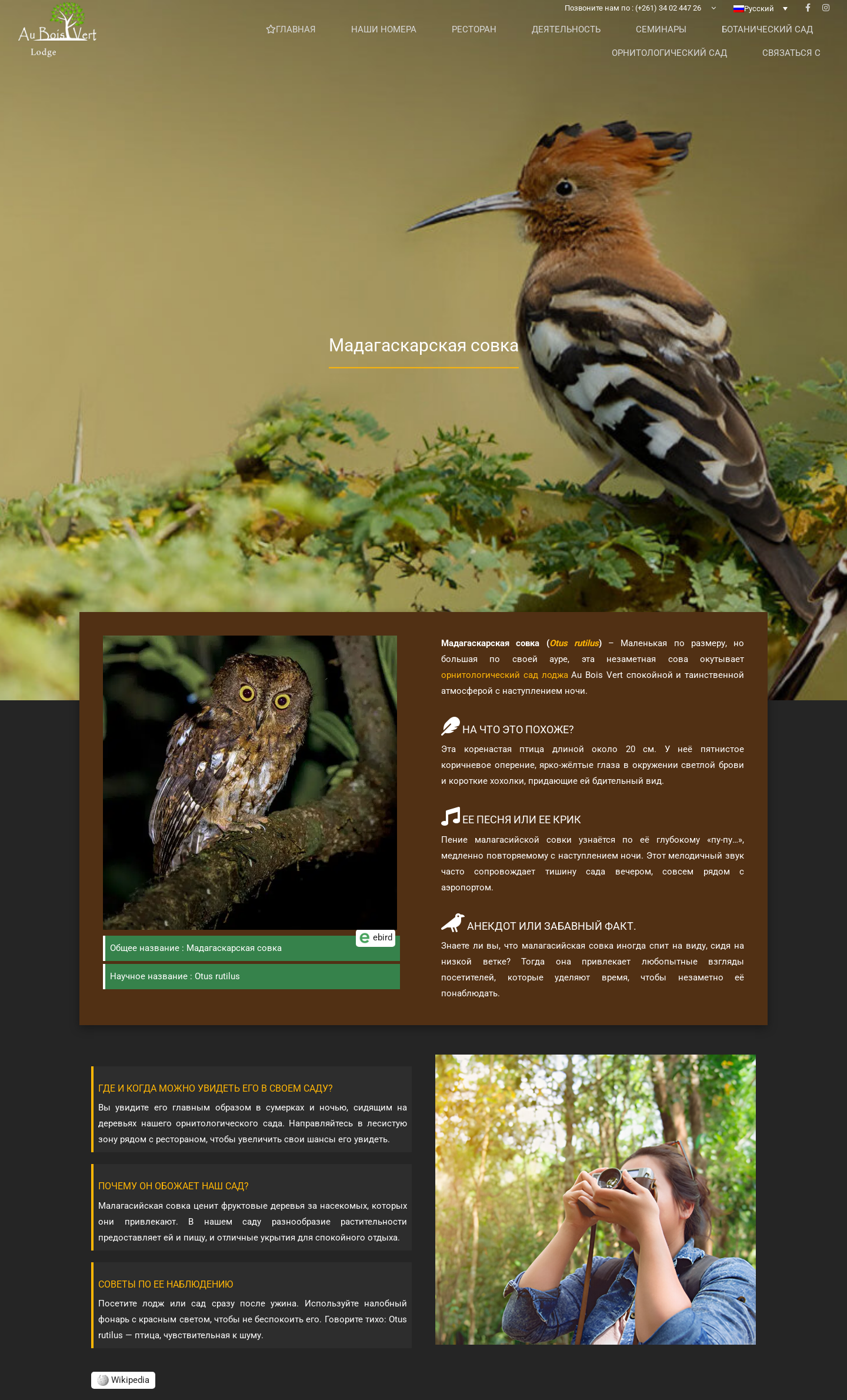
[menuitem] (760, 26)
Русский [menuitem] (759, 26)
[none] (760, 26)
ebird (375, 949)
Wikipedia (123, 1380)
